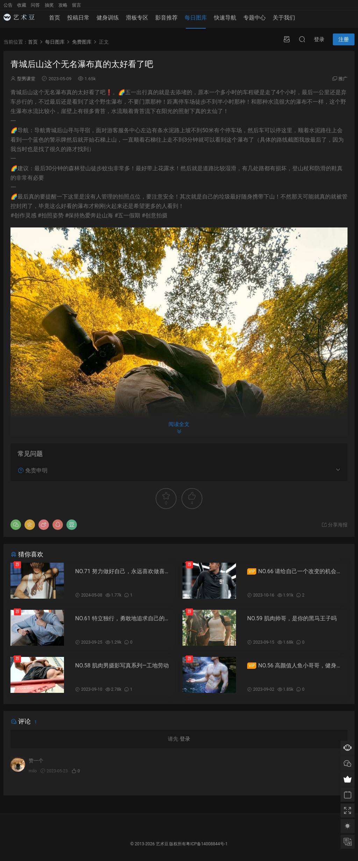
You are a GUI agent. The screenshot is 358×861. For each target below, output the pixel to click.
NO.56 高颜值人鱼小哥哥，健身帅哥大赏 (294, 665)
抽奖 (49, 5)
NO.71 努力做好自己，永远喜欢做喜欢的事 (122, 571)
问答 (35, 5)
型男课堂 (26, 78)
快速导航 (225, 21)
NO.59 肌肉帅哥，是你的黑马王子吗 (292, 618)
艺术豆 (162, 843)
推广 (343, 78)
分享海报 (334, 524)
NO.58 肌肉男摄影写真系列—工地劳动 (122, 665)
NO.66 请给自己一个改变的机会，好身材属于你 (294, 571)
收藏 (21, 5)
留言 (76, 5)
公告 (8, 5)
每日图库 (196, 21)
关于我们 (284, 21)
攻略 (62, 5)
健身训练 (107, 21)
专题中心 (254, 21)
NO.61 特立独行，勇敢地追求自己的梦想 (122, 618)
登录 (185, 739)
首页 (54, 21)
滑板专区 (137, 21)
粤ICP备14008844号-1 (207, 843)
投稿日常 (78, 21)
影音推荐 (166, 21)
